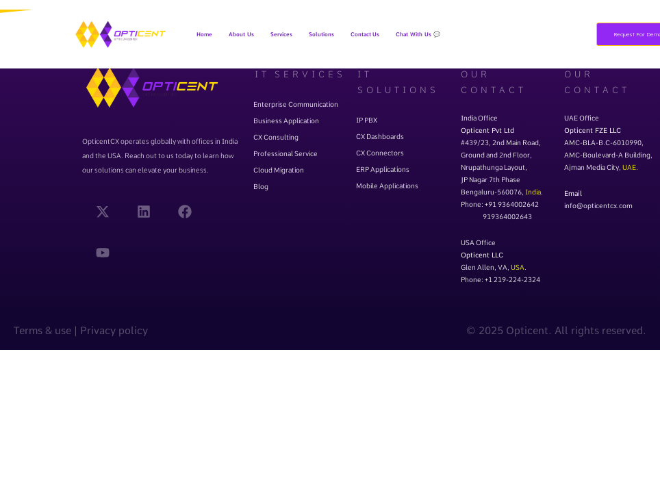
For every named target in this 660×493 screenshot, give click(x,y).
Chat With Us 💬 (418, 34)
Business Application (286, 120)
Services (281, 34)
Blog (260, 186)
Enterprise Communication (295, 104)
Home (204, 34)
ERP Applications (382, 169)
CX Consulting (276, 137)
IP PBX (366, 120)
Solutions (321, 34)
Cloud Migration (278, 170)
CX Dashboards (380, 136)
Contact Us (365, 34)
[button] (281, 34)
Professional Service (285, 153)
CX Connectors (380, 153)
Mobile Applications (387, 185)
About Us (241, 34)
